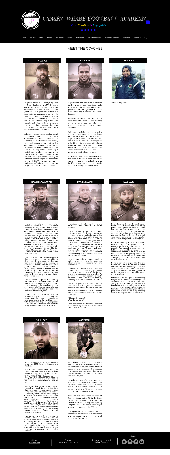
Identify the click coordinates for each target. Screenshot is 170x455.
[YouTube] (141, 441)
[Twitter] (124, 441)
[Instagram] (130, 441)
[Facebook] (135, 441)
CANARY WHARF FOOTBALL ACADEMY (94, 19)
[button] (148, 21)
